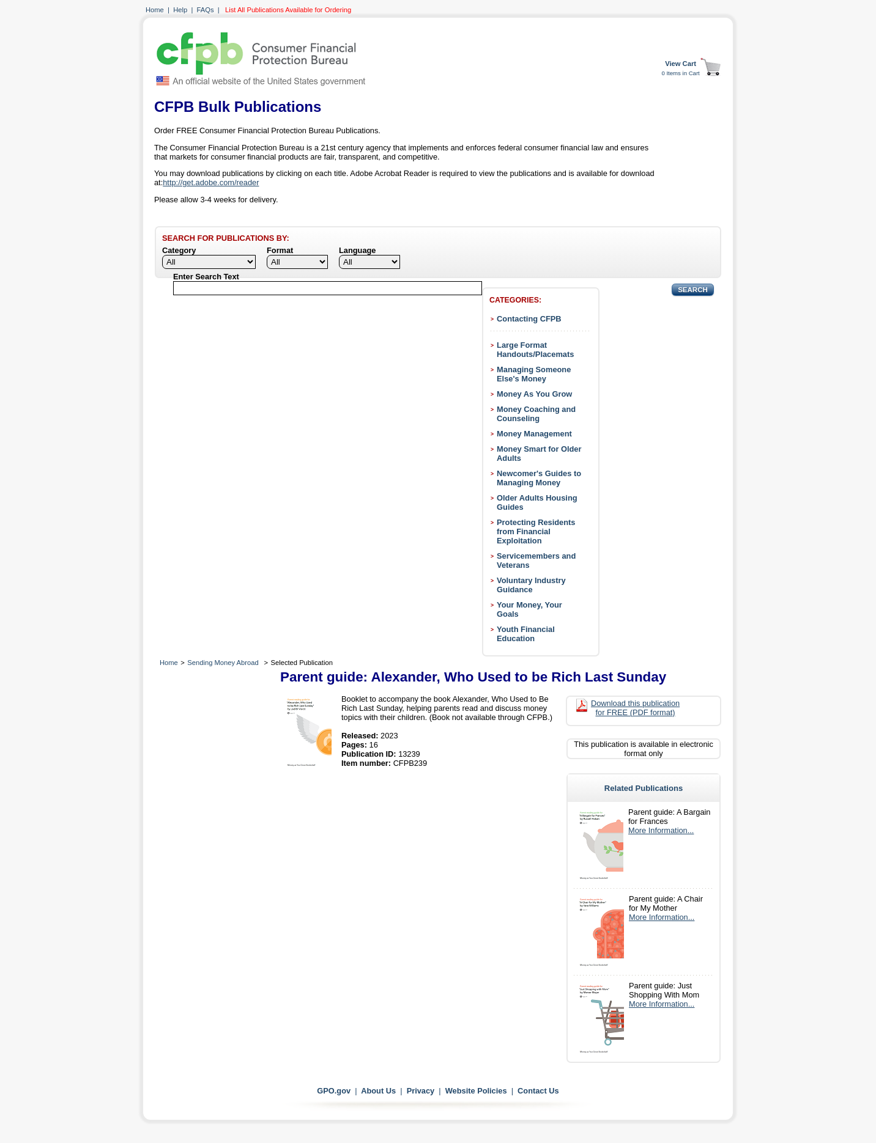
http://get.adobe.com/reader (211, 182)
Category (179, 250)
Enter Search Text (206, 276)
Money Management (534, 433)
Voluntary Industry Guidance (531, 585)
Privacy (421, 1090)
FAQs (205, 9)
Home (155, 9)
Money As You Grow (534, 394)
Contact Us (538, 1090)
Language (357, 250)
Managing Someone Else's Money (534, 374)
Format (280, 250)
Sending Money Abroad (222, 662)
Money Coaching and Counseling (536, 414)
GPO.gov (334, 1090)
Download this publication (635, 708)
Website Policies (476, 1090)
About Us (378, 1090)
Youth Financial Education (526, 634)
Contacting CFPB (529, 318)
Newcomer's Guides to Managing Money (539, 478)
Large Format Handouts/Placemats (535, 349)
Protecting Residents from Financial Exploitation (536, 531)
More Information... (661, 830)
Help (180, 9)
